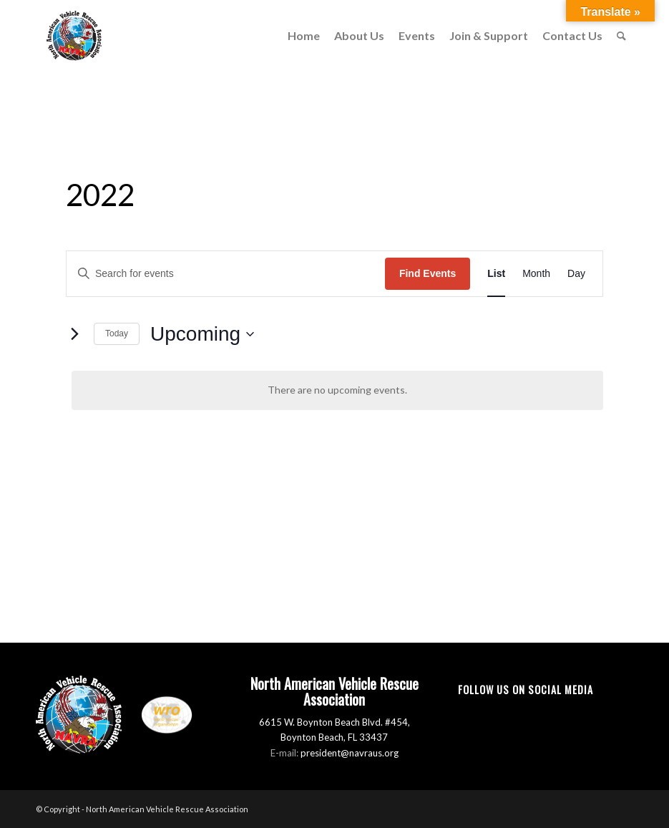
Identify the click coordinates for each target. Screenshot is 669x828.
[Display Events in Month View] (536, 273)
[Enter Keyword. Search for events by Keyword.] (226, 273)
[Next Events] (74, 334)
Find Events (427, 273)
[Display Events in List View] (496, 273)
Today (116, 333)
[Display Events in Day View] (576, 273)
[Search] (621, 36)
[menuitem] (303, 36)
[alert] (337, 390)
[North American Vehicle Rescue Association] (74, 36)
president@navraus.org (350, 753)
